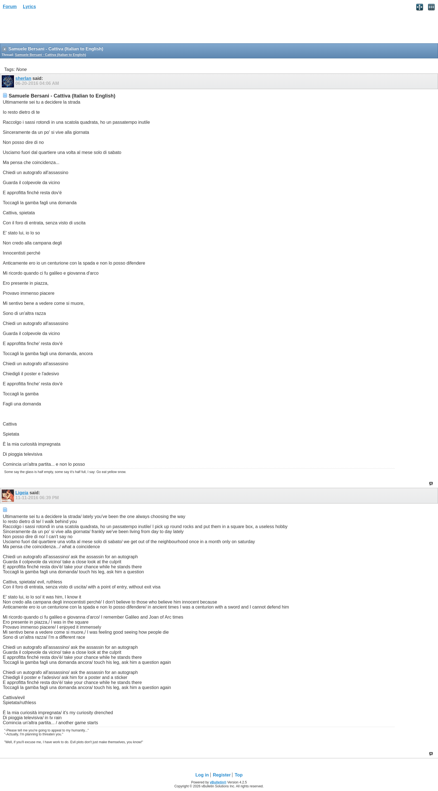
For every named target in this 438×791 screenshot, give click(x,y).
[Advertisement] (44, 28)
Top (238, 775)
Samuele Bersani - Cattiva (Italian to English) (50, 55)
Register (222, 775)
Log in (202, 775)
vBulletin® (218, 782)
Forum (10, 6)
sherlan (23, 78)
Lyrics (29, 6)
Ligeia (21, 492)
